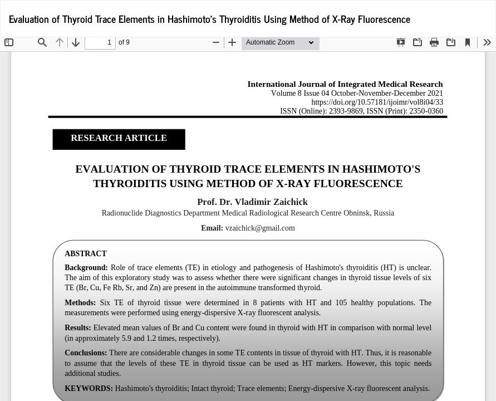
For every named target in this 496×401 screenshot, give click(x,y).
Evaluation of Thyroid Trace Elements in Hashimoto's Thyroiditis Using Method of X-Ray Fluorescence (209, 18)
